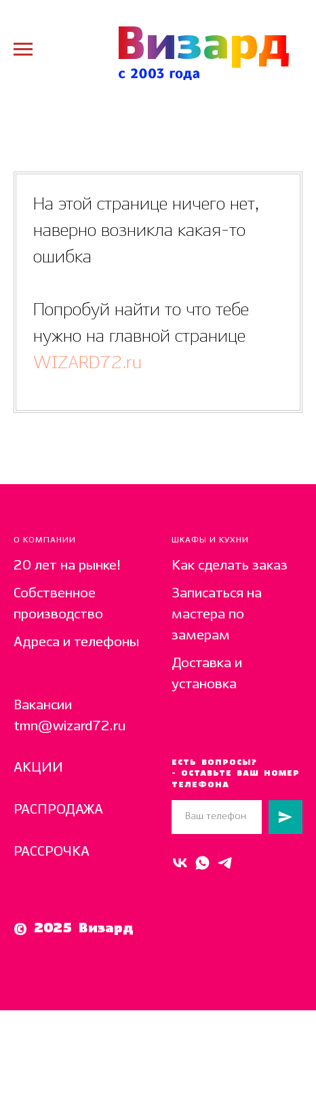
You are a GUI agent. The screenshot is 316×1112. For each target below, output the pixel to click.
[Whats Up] (202, 862)
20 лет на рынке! (67, 565)
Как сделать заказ (230, 565)
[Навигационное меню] (23, 49)
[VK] (180, 862)
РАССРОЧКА (52, 852)
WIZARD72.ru (87, 363)
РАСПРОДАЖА (58, 809)
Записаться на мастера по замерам (217, 614)
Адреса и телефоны (76, 642)
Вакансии (43, 705)
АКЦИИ (38, 767)
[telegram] (224, 862)
